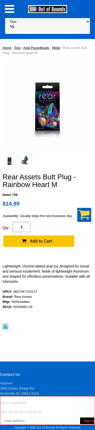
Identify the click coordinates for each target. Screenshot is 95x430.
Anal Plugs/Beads (36, 48)
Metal (56, 48)
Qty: (6, 227)
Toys (17, 48)
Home (7, 48)
